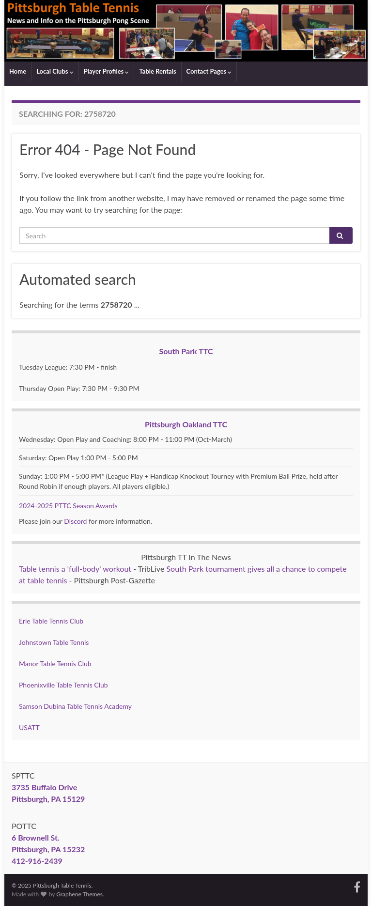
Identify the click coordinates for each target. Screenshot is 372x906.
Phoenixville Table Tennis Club (63, 685)
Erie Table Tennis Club (51, 621)
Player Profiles (106, 71)
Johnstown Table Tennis (54, 642)
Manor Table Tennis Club (55, 663)
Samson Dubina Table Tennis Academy (75, 706)
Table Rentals (157, 71)
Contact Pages (209, 71)
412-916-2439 (37, 860)
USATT (29, 727)
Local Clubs (55, 71)
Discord (75, 521)
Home (17, 71)
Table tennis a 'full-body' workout (75, 568)
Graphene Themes (79, 894)
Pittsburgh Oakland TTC (186, 424)
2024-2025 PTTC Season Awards (68, 505)
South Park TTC (186, 351)
